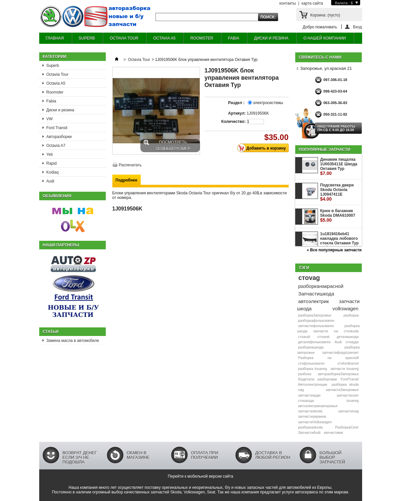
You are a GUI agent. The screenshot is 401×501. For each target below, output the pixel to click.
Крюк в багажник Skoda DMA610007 (338, 216)
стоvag (309, 277)
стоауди (352, 342)
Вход (357, 27)
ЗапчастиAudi (309, 432)
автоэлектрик (313, 301)
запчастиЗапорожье (342, 390)
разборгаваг (327, 379)
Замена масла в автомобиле (72, 340)
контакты (287, 3)
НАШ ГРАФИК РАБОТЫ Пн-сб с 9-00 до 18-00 (336, 128)
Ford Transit (57, 127)
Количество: (233, 121)
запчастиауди (309, 395)
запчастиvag (348, 411)
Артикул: (236, 113)
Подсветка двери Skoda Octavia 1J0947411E (337, 192)
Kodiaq (52, 172)
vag (301, 390)
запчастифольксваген (316, 326)
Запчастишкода (316, 293)
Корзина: (325, 15)
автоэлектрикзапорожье (318, 406)
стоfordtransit (347, 363)
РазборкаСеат (346, 427)
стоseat (323, 337)
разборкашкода (311, 347)
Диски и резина (60, 110)
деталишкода (348, 337)
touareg (353, 401)
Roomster (55, 92)
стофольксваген (311, 363)
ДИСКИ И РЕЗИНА (271, 38)
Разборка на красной (328, 358)
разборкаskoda (310, 427)
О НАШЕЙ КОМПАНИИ (324, 38)
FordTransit (350, 379)
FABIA (233, 38)
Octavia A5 (56, 83)
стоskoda (351, 331)
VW (49, 119)
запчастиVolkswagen (315, 422)
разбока (304, 374)
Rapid (51, 163)
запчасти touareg (344, 369)
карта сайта (312, 3)
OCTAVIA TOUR (124, 38)
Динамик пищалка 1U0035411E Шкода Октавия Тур (339, 166)
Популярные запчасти (324, 149)
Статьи (51, 331)
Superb (52, 65)
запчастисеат (348, 395)
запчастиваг (333, 432)
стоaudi (304, 337)
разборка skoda (345, 384)
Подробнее (126, 180)
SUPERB (87, 38)
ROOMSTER (201, 38)
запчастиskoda (310, 411)
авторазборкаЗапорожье (338, 374)
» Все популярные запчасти (334, 250)
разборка (351, 315)
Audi (50, 181)
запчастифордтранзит (340, 352)
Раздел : (236, 102)
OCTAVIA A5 (164, 38)
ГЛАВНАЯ (55, 38)
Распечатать (130, 165)
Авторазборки (59, 136)
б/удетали (306, 379)
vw (336, 331)
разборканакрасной (320, 286)
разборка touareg (312, 369)
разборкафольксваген (316, 320)
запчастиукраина (312, 416)
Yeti (49, 154)
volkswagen (345, 308)
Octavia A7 (56, 145)
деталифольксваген (314, 342)
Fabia (51, 101)
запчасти (320, 331)
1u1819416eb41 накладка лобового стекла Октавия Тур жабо (339, 243)
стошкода (306, 401)
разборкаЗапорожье (314, 315)
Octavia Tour (57, 74)
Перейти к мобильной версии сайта (200, 476)
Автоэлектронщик (313, 384)
